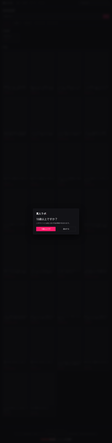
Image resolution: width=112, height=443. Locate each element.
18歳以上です (46, 229)
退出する (66, 229)
